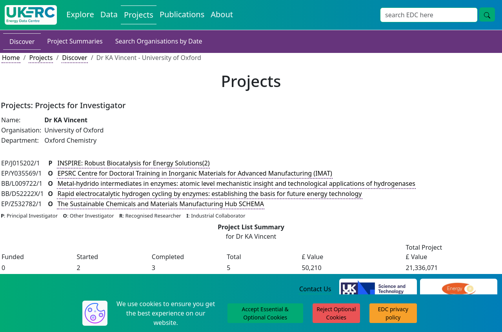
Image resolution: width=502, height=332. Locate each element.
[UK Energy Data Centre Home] (31, 15)
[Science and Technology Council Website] (378, 289)
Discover (22, 41)
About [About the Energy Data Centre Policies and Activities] (222, 14)
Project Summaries (74, 41)
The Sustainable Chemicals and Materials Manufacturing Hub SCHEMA (160, 204)
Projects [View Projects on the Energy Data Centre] (138, 14)
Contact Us (315, 289)
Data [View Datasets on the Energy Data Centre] (109, 14)
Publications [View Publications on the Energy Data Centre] (182, 14)
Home (11, 57)
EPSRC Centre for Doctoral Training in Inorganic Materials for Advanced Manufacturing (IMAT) (194, 173)
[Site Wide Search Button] (487, 14)
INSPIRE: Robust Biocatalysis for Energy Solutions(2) (133, 163)
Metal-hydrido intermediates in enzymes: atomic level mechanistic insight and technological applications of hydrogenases (236, 183)
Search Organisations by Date (158, 41)
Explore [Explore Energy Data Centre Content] (80, 14)
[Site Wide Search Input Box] (429, 14)
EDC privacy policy (393, 313)
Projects (41, 57)
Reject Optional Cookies (336, 313)
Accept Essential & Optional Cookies (265, 313)
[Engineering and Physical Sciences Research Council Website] (459, 289)
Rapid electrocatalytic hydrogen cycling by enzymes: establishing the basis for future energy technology (209, 193)
